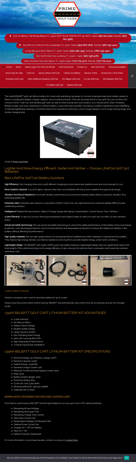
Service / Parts (90, 72)
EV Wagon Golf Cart (71, 78)
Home (7, 66)
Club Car (31, 72)
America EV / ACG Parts (112, 72)
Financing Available (117, 66)
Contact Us (82, 66)
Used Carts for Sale (14, 72)
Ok (127, 458)
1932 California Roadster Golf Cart (43, 78)
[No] (132, 458)
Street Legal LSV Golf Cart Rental (40, 66)
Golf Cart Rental (66, 66)
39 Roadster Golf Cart (112, 78)
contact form (71, 440)
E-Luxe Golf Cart (91, 78)
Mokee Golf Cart (74, 84)
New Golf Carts (98, 66)
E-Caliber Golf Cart (54, 84)
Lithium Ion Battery (72, 72)
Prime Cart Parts (20, 161)
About (18, 66)
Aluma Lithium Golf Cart (49, 72)
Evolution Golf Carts (15, 78)
